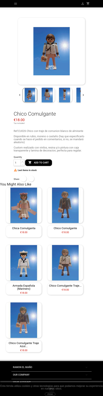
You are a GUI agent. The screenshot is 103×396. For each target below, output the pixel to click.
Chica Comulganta (23, 228)
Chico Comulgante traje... (65, 285)
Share (23, 179)
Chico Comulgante (65, 228)
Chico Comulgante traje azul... (24, 344)
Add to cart (38, 163)
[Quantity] (17, 162)
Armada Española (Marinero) (24, 287)
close (50, 394)
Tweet (31, 179)
